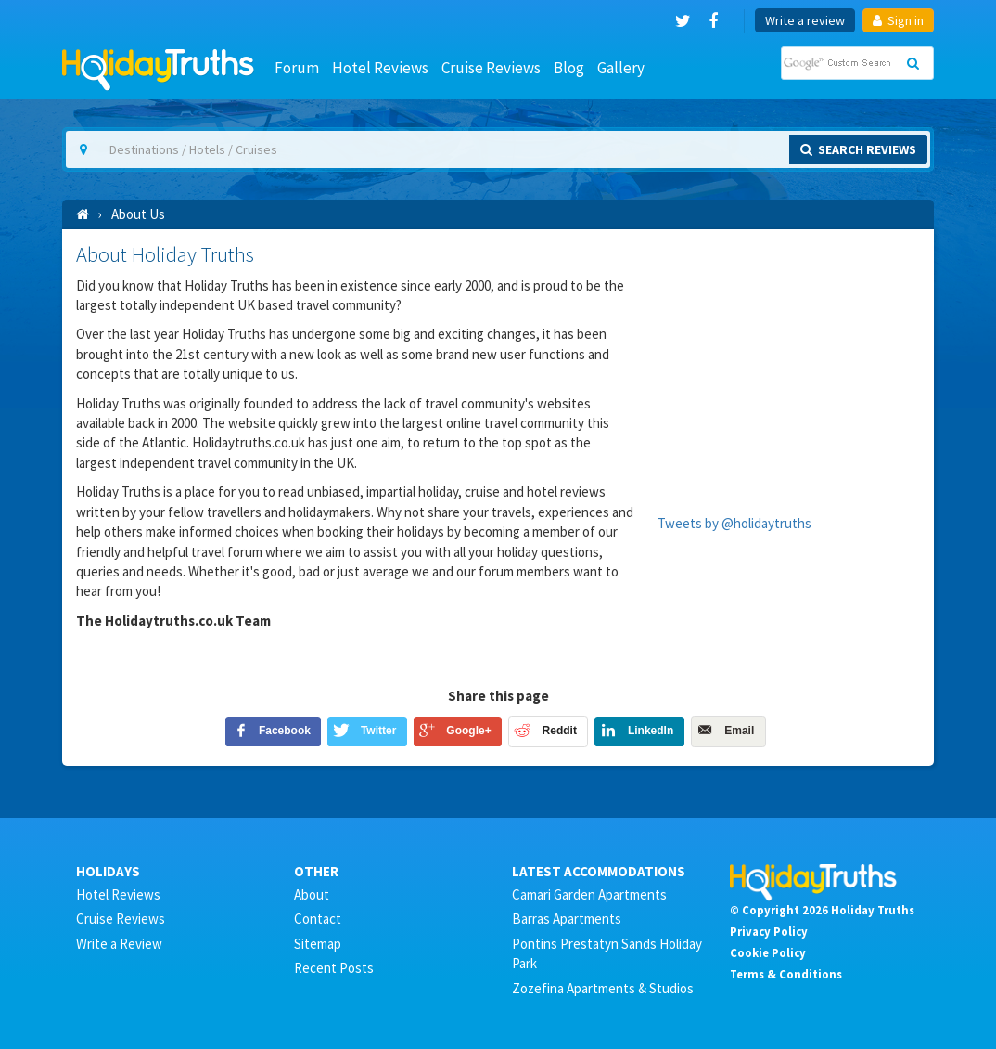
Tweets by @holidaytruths (734, 523)
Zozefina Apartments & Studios (603, 988)
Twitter (378, 730)
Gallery (621, 68)
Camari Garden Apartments (589, 894)
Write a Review (119, 943)
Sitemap (317, 943)
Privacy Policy (769, 931)
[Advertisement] (789, 359)
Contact (317, 918)
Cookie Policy (768, 952)
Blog (569, 68)
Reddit (560, 730)
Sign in (898, 20)
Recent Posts (334, 968)
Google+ (468, 730)
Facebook (285, 730)
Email (739, 730)
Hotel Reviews (380, 68)
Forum (297, 68)
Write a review (805, 20)
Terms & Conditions (786, 973)
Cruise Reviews (491, 68)
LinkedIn (650, 730)
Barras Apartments (566, 918)
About (311, 894)
